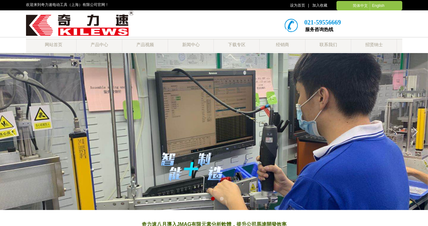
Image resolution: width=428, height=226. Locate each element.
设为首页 (297, 5)
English (378, 5)
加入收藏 (319, 5)
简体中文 (360, 5)
